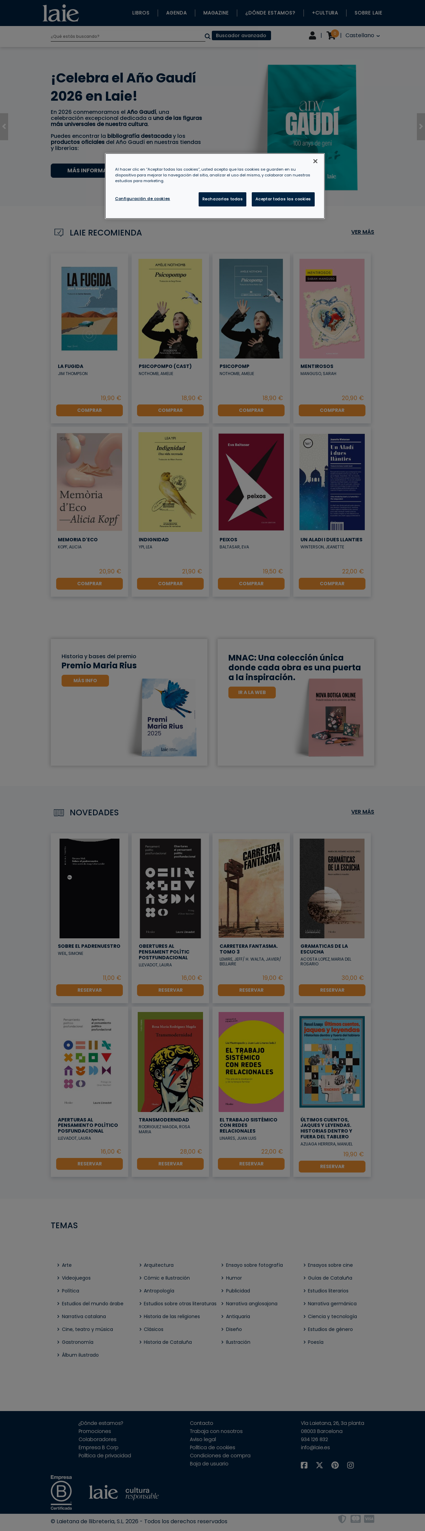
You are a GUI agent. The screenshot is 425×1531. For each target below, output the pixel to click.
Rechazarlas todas (222, 199)
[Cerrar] (315, 161)
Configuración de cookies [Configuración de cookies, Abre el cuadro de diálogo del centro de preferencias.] (142, 198)
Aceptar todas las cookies (283, 199)
